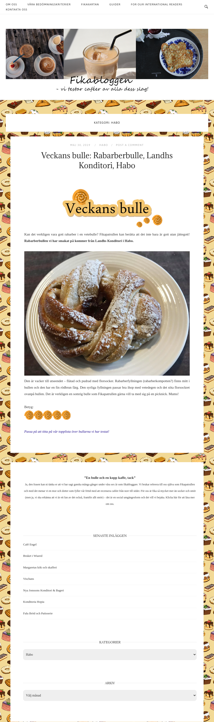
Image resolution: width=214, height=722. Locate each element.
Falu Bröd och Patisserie (38, 613)
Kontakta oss (16, 9)
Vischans (28, 578)
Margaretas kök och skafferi (40, 567)
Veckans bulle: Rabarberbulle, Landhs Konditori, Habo (107, 160)
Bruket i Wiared (32, 556)
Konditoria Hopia (33, 601)
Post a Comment (130, 145)
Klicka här (171, 497)
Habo (103, 145)
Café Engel (30, 544)
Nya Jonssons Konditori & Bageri (43, 590)
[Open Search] (206, 7)
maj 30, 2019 (80, 145)
